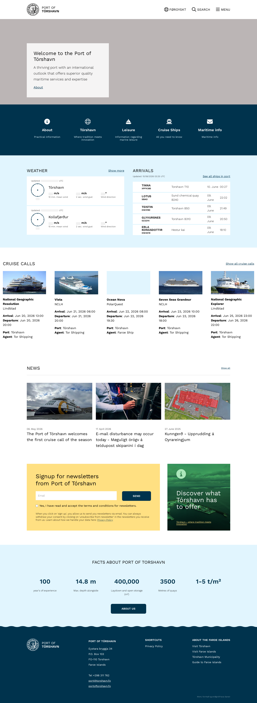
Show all (225, 368)
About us (128, 608)
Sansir (227, 697)
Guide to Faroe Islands (206, 662)
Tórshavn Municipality (206, 657)
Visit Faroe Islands (204, 651)
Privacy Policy (105, 519)
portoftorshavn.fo (100, 686)
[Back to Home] (43, 9)
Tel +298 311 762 (99, 675)
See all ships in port (216, 176)
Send (136, 496)
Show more (116, 170)
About (38, 87)
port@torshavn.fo (100, 680)
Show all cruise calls (240, 263)
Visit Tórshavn (201, 646)
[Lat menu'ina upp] (223, 9)
